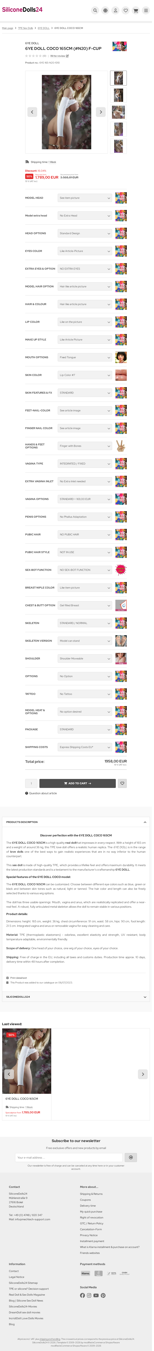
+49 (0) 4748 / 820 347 (28, 1215)
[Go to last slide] (32, 112)
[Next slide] (101, 112)
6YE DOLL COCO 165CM (21, 1099)
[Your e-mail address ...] (69, 1157)
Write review (57, 56)
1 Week (52, 162)
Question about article (41, 793)
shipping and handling (50, 1339)
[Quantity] (31, 783)
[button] (118, 78)
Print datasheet (18, 978)
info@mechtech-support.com (32, 1219)
